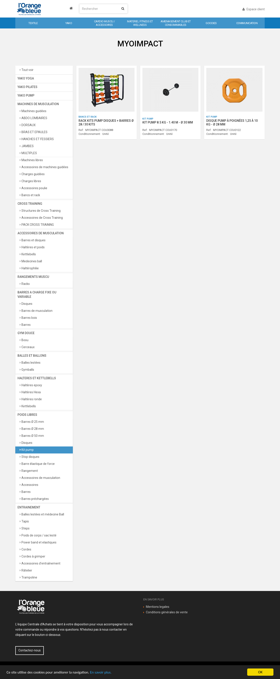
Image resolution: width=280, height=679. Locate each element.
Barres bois (29, 317)
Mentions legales (157, 606)
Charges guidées (33, 174)
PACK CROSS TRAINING (37, 224)
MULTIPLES (29, 153)
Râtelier (26, 570)
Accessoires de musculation (40, 478)
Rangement (29, 471)
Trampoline (29, 577)
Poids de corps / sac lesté (38, 535)
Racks (25, 284)
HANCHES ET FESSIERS (37, 139)
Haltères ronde (31, 399)
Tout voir (27, 70)
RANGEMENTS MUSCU (33, 277)
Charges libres (31, 181)
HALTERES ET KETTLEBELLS (37, 378)
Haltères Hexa (31, 392)
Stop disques (30, 457)
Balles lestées (30, 362)
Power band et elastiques (38, 542)
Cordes (26, 549)
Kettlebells (28, 254)
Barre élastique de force (38, 464)
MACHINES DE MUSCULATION (38, 104)
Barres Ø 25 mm (32, 421)
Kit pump (27, 449)
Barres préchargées (35, 499)
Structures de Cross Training (41, 210)
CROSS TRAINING (30, 203)
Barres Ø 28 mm (32, 428)
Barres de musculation (36, 310)
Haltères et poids (33, 247)
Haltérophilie (30, 268)
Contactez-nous (29, 650)
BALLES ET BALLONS (32, 355)
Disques (26, 303)
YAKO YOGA (26, 78)
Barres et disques (33, 240)
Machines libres (32, 160)
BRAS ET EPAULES (34, 132)
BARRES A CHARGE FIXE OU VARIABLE (37, 294)
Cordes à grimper (33, 556)
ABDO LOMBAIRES (34, 118)
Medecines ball (31, 261)
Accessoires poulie (34, 188)
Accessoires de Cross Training (42, 217)
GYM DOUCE (26, 333)
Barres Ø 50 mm (32, 435)
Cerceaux (28, 347)
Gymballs (27, 369)
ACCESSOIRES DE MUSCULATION (41, 233)
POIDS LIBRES (27, 414)
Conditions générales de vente (167, 612)
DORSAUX (28, 125)
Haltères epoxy (31, 385)
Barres (26, 324)
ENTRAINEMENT (29, 507)
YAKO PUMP (26, 95)
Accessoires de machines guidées (44, 167)
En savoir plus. (100, 672)
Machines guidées (33, 111)
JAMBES (27, 146)
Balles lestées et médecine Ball (42, 514)
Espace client (253, 9)
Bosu (24, 340)
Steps (25, 528)
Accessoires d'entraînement (40, 563)
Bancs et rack (30, 195)
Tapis (25, 521)
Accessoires (29, 485)
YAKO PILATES (27, 87)
